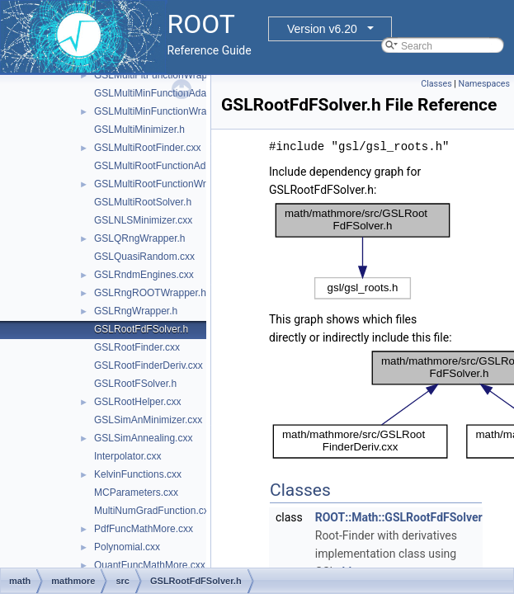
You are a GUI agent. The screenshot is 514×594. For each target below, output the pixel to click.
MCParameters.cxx (136, 492)
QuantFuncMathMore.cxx (149, 565)
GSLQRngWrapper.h (140, 238)
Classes (436, 83)
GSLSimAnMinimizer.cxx (148, 420)
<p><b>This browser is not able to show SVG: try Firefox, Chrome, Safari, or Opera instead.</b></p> (363, 251)
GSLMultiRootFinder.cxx (147, 147)
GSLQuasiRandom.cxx (144, 256)
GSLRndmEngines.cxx (144, 274)
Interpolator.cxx (127, 456)
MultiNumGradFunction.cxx (154, 510)
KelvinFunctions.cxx (138, 474)
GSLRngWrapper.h (135, 311)
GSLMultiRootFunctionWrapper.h (166, 184)
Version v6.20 (322, 28)
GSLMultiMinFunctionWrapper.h (164, 111)
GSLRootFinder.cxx (137, 347)
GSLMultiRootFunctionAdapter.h (165, 166)
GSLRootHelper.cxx (137, 402)
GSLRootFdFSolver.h (141, 329)
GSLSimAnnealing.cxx (143, 438)
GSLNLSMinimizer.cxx (143, 220)
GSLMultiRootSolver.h (142, 202)
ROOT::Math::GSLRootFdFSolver (399, 517)
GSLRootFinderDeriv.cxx (148, 365)
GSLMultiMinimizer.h (139, 129)
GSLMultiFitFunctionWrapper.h (161, 75)
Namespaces (484, 83)
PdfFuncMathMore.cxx (143, 529)
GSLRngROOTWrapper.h (150, 293)
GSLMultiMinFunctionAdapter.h (162, 93)
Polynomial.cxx (127, 547)
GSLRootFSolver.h (135, 383)
